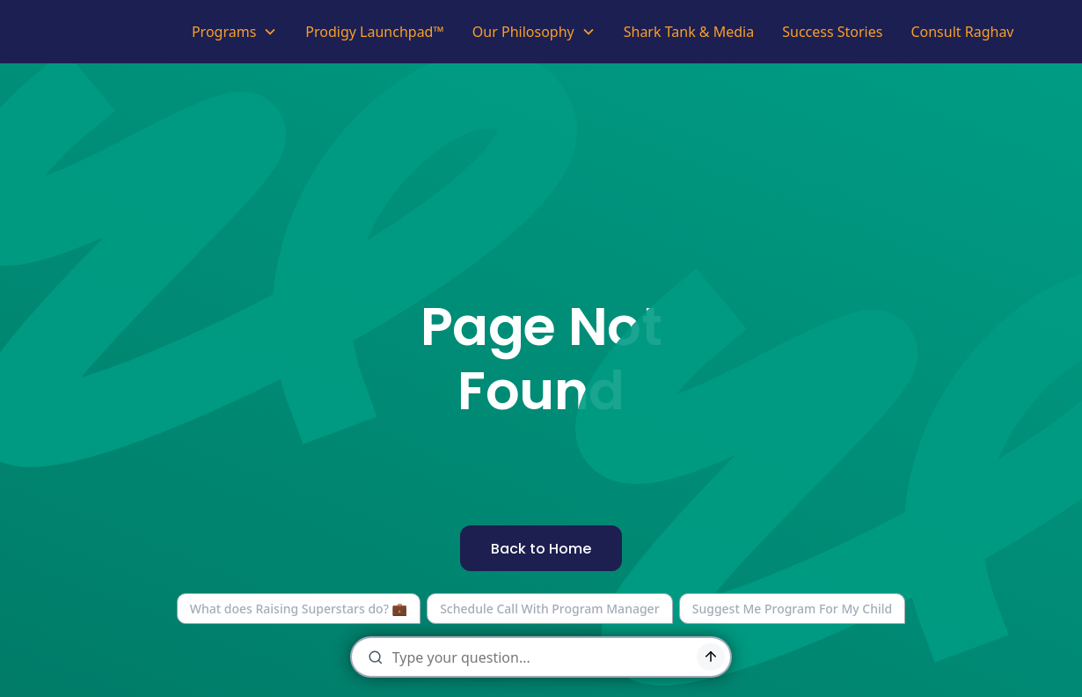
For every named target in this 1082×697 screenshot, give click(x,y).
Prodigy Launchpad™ (374, 31)
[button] (234, 31)
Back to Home (541, 549)
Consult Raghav (961, 31)
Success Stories (832, 31)
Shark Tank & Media (689, 31)
